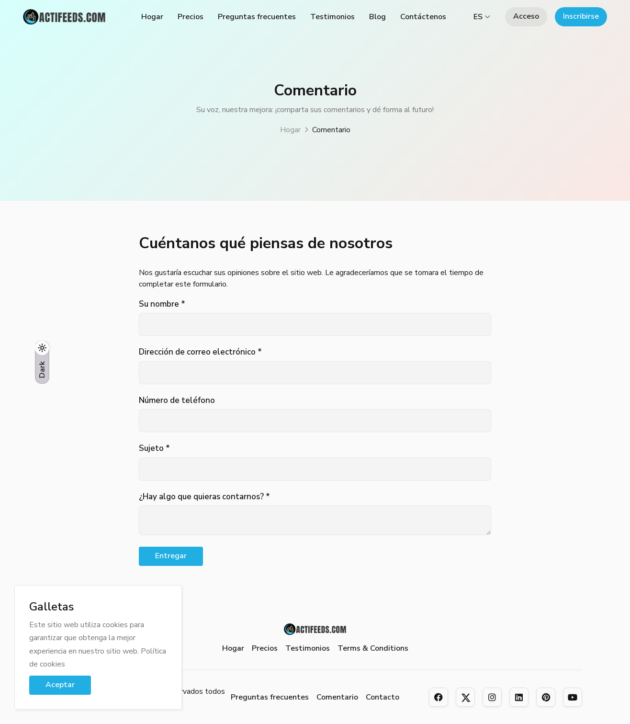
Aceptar (60, 684)
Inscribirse (581, 16)
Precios (190, 17)
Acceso (526, 16)
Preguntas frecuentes (257, 17)
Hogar (152, 17)
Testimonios (332, 17)
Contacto (382, 697)
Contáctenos (423, 17)
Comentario (337, 697)
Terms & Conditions (373, 648)
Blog (377, 17)
